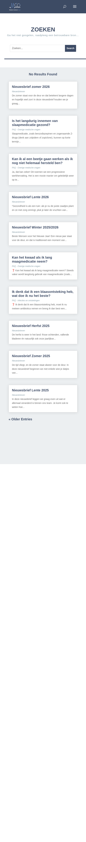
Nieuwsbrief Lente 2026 (30, 197)
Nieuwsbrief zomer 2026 (31, 87)
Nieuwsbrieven (18, 91)
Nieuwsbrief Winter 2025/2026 (35, 227)
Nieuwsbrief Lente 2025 (30, 390)
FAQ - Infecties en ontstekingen (26, 300)
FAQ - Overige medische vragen (26, 129)
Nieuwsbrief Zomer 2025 (31, 356)
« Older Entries (20, 419)
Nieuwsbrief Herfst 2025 (31, 326)
